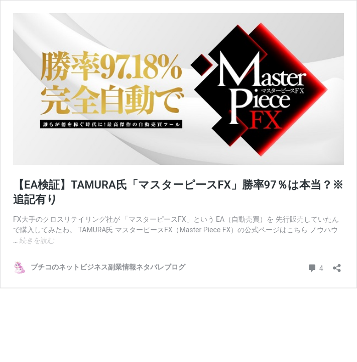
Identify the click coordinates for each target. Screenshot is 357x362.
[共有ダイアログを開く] (337, 265)
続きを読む (37, 240)
